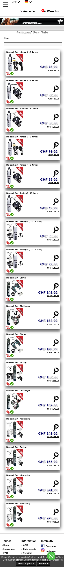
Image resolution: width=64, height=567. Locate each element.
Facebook (48, 546)
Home (7, 38)
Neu (36, 32)
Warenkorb (51, 11)
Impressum (9, 549)
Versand (27, 553)
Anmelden (28, 11)
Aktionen (23, 32)
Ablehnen (43, 563)
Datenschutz (29, 549)
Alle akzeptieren (26, 563)
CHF (14, 1)
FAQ (5, 553)
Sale (44, 32)
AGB (25, 545)
